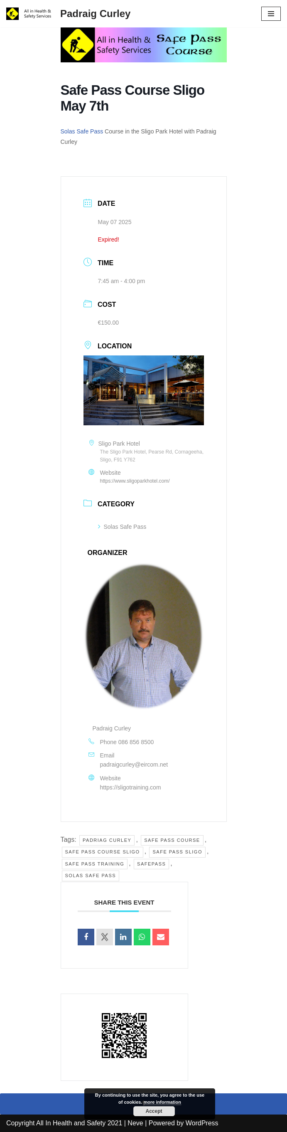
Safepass (151, 863)
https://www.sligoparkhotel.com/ (135, 481)
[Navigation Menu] (271, 14)
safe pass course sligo (102, 852)
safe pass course (172, 840)
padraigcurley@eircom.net (134, 765)
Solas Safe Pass (82, 131)
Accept (153, 1111)
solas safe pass (90, 875)
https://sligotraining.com (130, 787)
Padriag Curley (107, 840)
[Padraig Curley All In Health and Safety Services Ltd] (68, 14)
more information (162, 1102)
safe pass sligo (178, 852)
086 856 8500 (136, 742)
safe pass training (95, 863)
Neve (135, 1123)
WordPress (202, 1123)
